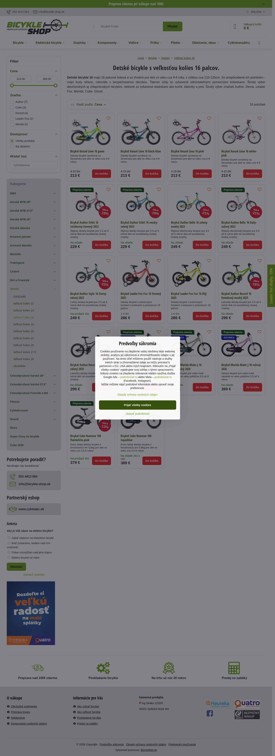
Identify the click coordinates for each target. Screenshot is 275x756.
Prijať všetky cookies (137, 405)
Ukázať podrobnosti (137, 413)
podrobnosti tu (128, 377)
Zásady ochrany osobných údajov (137, 394)
